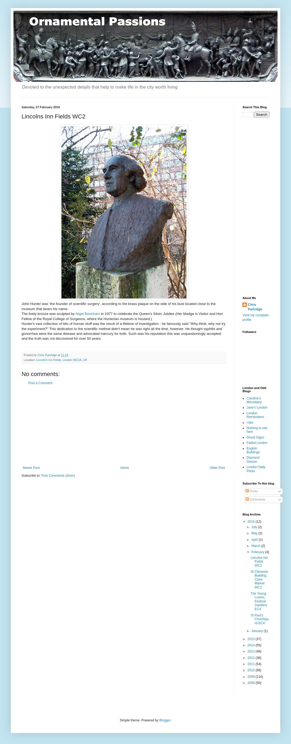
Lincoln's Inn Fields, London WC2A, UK (61, 360)
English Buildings (253, 450)
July (254, 527)
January (257, 631)
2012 (252, 658)
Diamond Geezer (253, 459)
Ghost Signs (255, 437)
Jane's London (257, 407)
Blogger (164, 720)
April (255, 540)
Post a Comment (40, 383)
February (258, 552)
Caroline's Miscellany (254, 400)
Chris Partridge (255, 307)
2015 (252, 639)
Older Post (217, 468)
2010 (252, 670)
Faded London (257, 443)
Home (124, 468)
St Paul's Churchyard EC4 (259, 619)
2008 (252, 683)
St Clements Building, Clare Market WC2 (259, 579)
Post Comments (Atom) (58, 476)
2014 (252, 645)
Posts (251, 491)
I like (250, 422)
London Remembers (255, 415)
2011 (252, 664)
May (254, 533)
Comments (255, 499)
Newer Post (31, 468)
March (256, 546)
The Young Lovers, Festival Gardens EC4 (259, 601)
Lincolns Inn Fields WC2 (259, 561)
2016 (252, 522)
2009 (252, 677)
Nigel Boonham (88, 314)
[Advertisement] (124, 425)
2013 (252, 651)
